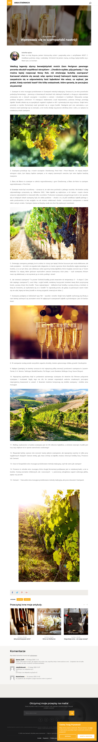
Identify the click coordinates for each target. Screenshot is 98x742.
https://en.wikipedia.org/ (26, 669)
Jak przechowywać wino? (22, 639)
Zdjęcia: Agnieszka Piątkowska (55, 733)
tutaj (91, 728)
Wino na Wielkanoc (49, 639)
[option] (22, 624)
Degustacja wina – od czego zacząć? (76, 639)
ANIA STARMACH (22, 3)
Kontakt (39, 738)
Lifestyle (27, 599)
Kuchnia (20, 599)
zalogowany (33, 656)
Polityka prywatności (55, 738)
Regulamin (45, 738)
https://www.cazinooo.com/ (61, 661)
